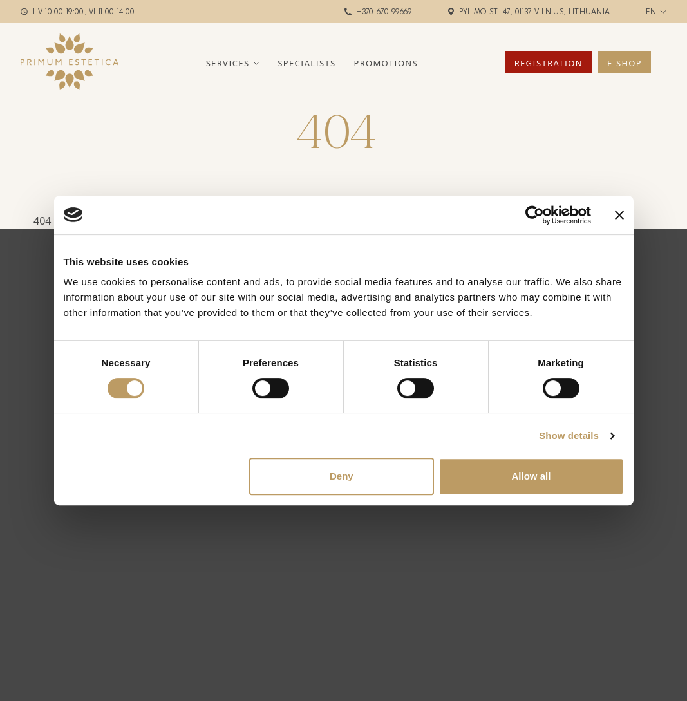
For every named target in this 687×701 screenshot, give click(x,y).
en (651, 11)
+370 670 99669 (384, 11)
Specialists (306, 63)
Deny (341, 476)
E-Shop (624, 63)
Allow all (531, 476)
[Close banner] (619, 215)
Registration (548, 63)
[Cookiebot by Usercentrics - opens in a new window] (534, 215)
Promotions (386, 63)
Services (228, 63)
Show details (569, 435)
